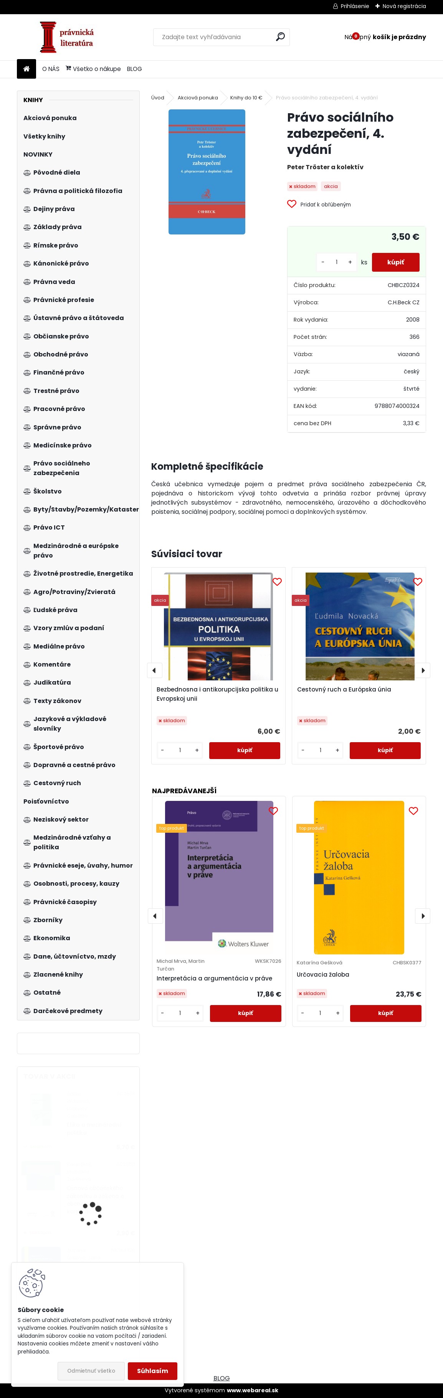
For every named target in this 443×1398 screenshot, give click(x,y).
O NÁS (51, 69)
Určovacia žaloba (323, 975)
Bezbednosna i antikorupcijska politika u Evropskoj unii (217, 694)
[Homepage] (26, 69)
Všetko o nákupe (93, 69)
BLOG (134, 69)
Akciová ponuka (198, 97)
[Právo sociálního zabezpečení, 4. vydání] (207, 171)
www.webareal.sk (252, 1390)
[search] (280, 36)
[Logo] (69, 37)
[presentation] (154, 670)
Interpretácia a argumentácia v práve (214, 978)
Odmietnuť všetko (91, 1371)
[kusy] (336, 262)
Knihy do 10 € (246, 97)
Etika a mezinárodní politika (94, 1128)
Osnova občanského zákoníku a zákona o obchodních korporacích (95, 1200)
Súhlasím (152, 1371)
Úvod (157, 97)
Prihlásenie (355, 6)
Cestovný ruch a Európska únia (344, 689)
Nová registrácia (404, 6)
